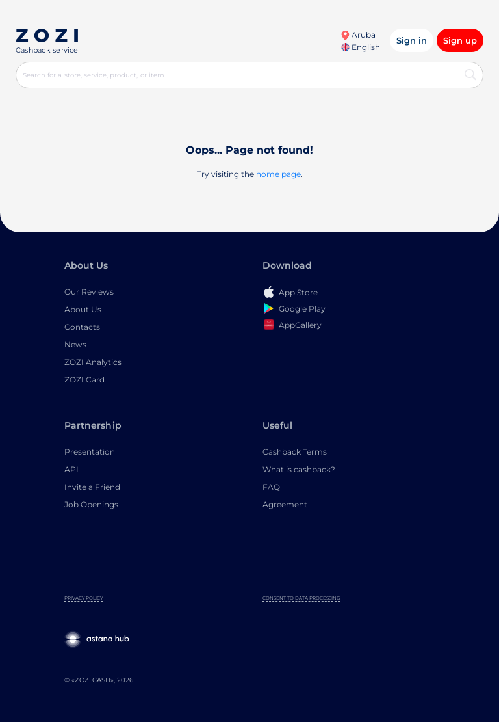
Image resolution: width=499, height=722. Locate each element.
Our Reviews (89, 292)
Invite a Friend (92, 487)
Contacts (82, 327)
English (360, 47)
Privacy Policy (83, 598)
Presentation (89, 452)
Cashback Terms (294, 452)
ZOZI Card (84, 379)
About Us (82, 309)
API (71, 469)
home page (278, 174)
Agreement (284, 504)
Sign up (460, 40)
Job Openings (91, 504)
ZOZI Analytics (93, 362)
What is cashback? (298, 469)
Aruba (358, 35)
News (75, 344)
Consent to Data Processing (301, 598)
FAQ (271, 487)
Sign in (411, 40)
